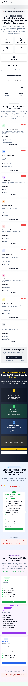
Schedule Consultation (14, 66)
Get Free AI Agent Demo (14, 357)
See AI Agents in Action (14, 453)
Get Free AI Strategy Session (14, 449)
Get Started (14, 529)
